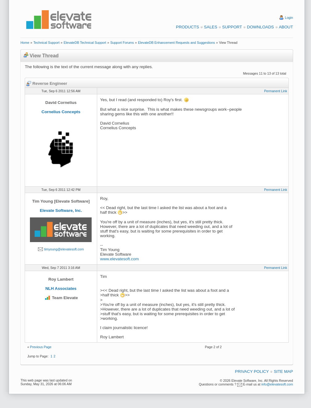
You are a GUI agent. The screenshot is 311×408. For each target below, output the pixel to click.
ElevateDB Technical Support (85, 42)
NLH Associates (61, 288)
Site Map (283, 371)
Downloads (260, 27)
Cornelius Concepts (61, 111)
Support (232, 27)
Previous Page (40, 347)
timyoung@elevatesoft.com (64, 249)
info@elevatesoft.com (277, 384)
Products (187, 27)
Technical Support (46, 42)
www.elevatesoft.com (119, 259)
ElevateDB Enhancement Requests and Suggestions (176, 42)
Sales (210, 27)
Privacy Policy (252, 371)
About (286, 27)
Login (289, 17)
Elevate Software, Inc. (61, 210)
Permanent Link (275, 91)
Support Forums (122, 42)
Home (24, 42)
